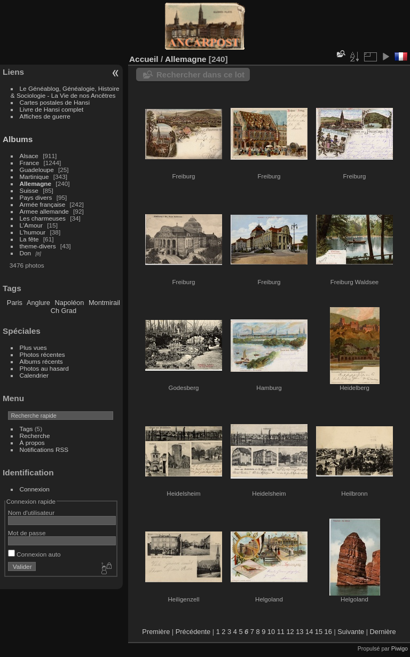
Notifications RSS (44, 449)
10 (271, 632)
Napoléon (69, 303)
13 (299, 632)
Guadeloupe (37, 169)
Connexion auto (34, 554)
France (30, 162)
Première (156, 632)
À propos (32, 442)
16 (328, 632)
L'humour (33, 232)
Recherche (35, 435)
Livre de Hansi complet (52, 109)
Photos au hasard (44, 368)
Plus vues (33, 347)
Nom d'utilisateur (31, 512)
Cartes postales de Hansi (55, 102)
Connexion (35, 489)
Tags (26, 428)
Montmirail (104, 303)
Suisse (29, 190)
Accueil (144, 59)
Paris (14, 303)
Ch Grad (63, 311)
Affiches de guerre (45, 116)
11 (281, 632)
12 (290, 632)
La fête (29, 239)
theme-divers (38, 246)
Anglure (38, 303)
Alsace (29, 155)
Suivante (350, 632)
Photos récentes (42, 354)
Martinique (34, 176)
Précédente (193, 632)
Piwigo (399, 648)
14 (309, 632)
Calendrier (34, 375)
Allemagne (36, 183)
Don (25, 252)
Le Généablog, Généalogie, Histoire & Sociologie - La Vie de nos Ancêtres (65, 92)
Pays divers (36, 197)
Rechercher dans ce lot (200, 74)
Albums (18, 139)
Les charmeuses (43, 218)
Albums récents (41, 361)
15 (318, 632)
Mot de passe (27, 532)
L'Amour (31, 225)
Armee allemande (44, 211)
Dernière (383, 632)
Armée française (43, 204)
